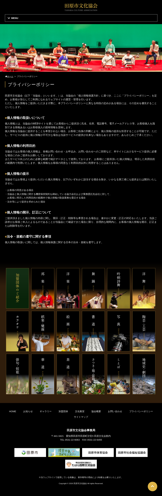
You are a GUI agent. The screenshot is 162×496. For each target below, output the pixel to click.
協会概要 (96, 411)
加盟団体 (63, 411)
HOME (12, 411)
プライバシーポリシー (141, 411)
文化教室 (79, 411)
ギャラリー (46, 411)
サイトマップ (81, 417)
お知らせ (28, 411)
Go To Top (152, 486)
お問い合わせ (115, 411)
